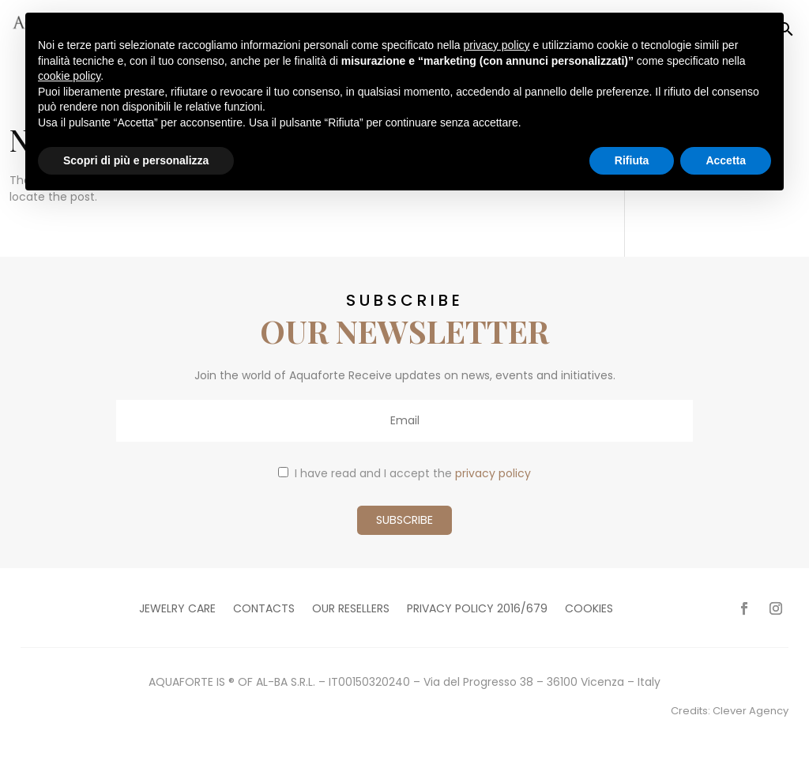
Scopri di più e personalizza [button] (136, 160)
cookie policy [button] (69, 76)
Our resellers (350, 609)
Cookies (589, 609)
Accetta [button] (726, 160)
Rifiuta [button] (632, 160)
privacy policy (493, 473)
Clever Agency (750, 710)
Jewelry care (177, 609)
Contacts (264, 609)
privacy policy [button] (497, 45)
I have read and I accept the (404, 473)
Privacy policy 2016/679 (477, 609)
